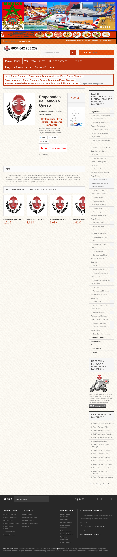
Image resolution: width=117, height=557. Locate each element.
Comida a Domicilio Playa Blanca (98, 328)
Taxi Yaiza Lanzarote (99, 441)
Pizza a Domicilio (9, 514)
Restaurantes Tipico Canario (98, 246)
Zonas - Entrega (44, 67)
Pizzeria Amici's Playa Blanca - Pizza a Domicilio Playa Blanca (100, 133)
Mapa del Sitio (65, 542)
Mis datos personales (30, 523)
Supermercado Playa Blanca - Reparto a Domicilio (99, 258)
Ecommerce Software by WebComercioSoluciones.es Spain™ (82, 548)
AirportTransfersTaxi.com (101, 430)
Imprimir (45, 154)
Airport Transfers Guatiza (101, 457)
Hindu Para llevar (98, 222)
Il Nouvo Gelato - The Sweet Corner (99, 307)
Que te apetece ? (59, 60)
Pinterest (43, 141)
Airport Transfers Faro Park (101, 450)
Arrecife (94, 352)
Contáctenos (107, 41)
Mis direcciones (28, 520)
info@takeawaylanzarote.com (90, 534)
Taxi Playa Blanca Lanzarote (102, 437)
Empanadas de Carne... (36, 219)
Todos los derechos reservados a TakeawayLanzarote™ (35, 548)
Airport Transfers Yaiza (100, 427)
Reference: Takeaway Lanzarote (50, 111)
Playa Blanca (13, 60)
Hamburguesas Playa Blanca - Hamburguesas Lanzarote (99, 161)
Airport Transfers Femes (100, 454)
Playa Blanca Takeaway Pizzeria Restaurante (100, 124)
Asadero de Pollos (98, 269)
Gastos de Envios (66, 534)
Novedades (64, 519)
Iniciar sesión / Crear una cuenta (78, 41)
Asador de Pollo (9, 532)
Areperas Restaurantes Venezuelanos (100, 274)
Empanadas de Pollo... (82, 219)
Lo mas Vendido (66, 523)
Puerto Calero (96, 341)
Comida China (97, 208)
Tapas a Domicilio (9, 535)
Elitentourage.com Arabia (98, 551)
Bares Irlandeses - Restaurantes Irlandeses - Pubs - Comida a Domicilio (100, 316)
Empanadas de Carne (12, 219)
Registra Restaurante (18, 67)
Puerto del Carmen (98, 337)
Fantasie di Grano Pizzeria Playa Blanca (98, 192)
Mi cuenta (27, 510)
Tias (92, 345)
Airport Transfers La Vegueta (102, 461)
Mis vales (25, 527)
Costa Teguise (96, 348)
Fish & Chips (96, 302)
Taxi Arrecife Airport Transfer (102, 434)
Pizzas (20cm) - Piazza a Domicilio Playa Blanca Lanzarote (100, 151)
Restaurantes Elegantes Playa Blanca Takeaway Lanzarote (100, 294)
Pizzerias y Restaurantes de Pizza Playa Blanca (100, 117)
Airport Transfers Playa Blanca (102, 423)
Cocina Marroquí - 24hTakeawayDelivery (98, 231)
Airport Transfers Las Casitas (102, 468)
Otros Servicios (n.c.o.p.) (101, 334)
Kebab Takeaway (98, 226)
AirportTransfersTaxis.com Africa (32, 551)
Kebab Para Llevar (10, 517)
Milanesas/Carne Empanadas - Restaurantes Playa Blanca (100, 172)
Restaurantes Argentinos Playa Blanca (100, 282)
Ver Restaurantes (34, 60)
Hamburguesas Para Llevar (99, 238)
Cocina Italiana (97, 251)
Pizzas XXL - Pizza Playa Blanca (100, 142)
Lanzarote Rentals (10, 551)
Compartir (53, 137)
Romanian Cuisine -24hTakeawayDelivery (98, 202)
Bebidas (77, 60)
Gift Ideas (95, 287)
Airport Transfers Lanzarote (102, 416)
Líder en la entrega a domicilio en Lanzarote (98, 365)
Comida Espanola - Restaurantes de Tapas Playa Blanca (99, 215)
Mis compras (27, 514)
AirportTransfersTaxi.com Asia (75, 551)
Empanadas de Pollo (58, 219)
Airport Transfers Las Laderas (102, 477)
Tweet (42, 137)
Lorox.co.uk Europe (53, 551)
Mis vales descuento (29, 517)
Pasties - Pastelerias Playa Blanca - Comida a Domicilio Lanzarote (99, 183)
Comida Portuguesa (99, 323)
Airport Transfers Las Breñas (102, 464)
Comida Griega (97, 197)
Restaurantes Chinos (11, 523)
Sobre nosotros (66, 531)
